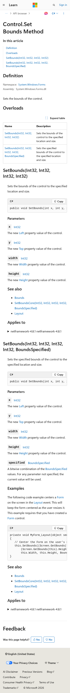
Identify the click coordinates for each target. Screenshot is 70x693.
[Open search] (54, 5)
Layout (19, 313)
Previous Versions (32, 671)
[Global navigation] (3, 5)
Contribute (9, 677)
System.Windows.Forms (31, 84)
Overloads (12, 53)
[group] (37, 208)
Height (23, 280)
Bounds (19, 298)
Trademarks (9, 687)
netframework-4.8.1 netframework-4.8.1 (36, 331)
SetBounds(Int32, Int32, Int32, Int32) (27, 58)
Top (21, 248)
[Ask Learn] (46, 13)
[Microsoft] (35, 5)
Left (21, 233)
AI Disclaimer (10, 671)
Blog (49, 671)
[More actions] (63, 13)
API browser (20, 13)
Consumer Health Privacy (17, 682)
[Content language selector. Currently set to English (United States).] (20, 654)
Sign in (63, 5)
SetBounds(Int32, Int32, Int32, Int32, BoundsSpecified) (27, 64)
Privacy (24, 677)
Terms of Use (46, 682)
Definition (11, 48)
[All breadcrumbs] (6, 13)
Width (23, 264)
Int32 (17, 227)
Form (60, 497)
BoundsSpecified (39, 463)
